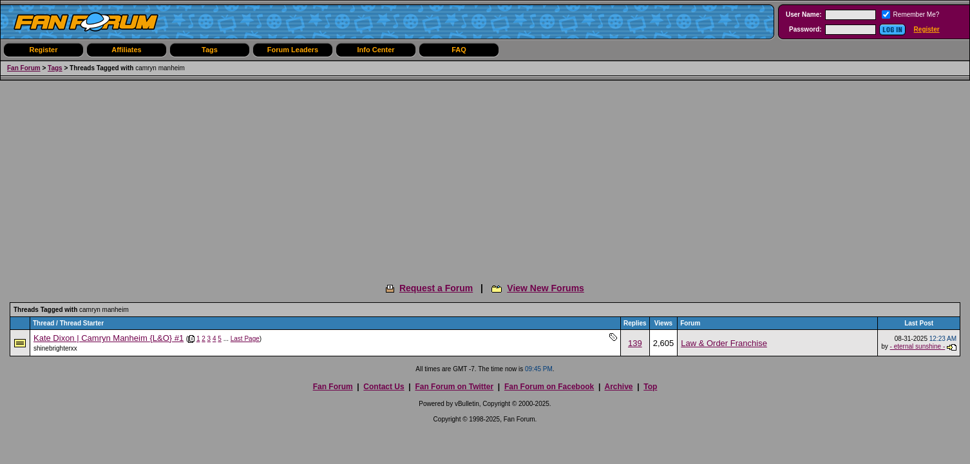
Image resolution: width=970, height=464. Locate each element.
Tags (210, 49)
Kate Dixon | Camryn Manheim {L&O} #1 (108, 338)
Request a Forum (436, 288)
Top (650, 386)
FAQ (459, 49)
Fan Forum (24, 68)
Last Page (245, 338)
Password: (805, 29)
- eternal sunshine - (918, 346)
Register (927, 29)
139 (635, 343)
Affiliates (126, 49)
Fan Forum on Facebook (549, 386)
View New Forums (545, 288)
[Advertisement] (485, 177)
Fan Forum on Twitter (454, 386)
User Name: (804, 14)
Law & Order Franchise (724, 343)
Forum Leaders (292, 49)
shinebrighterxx (55, 348)
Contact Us (383, 386)
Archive (618, 386)
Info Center (375, 49)
